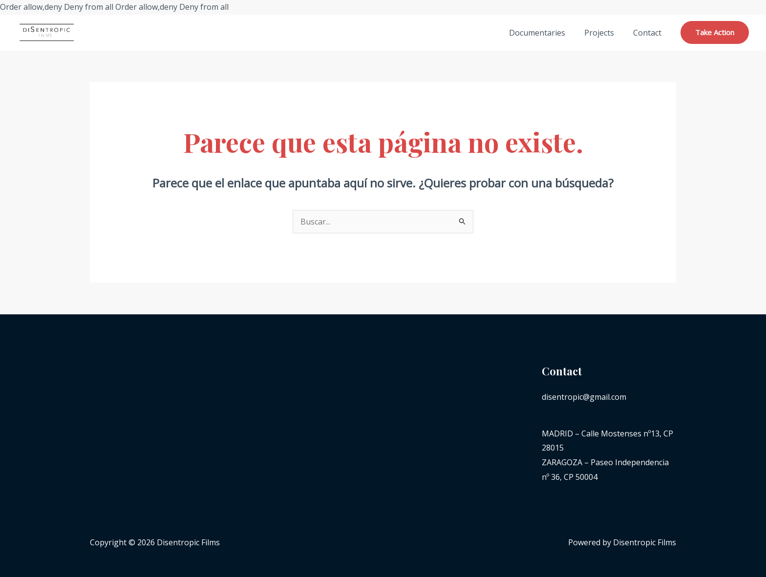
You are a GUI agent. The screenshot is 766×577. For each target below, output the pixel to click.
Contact (649, 32)
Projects (604, 32)
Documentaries (545, 32)
